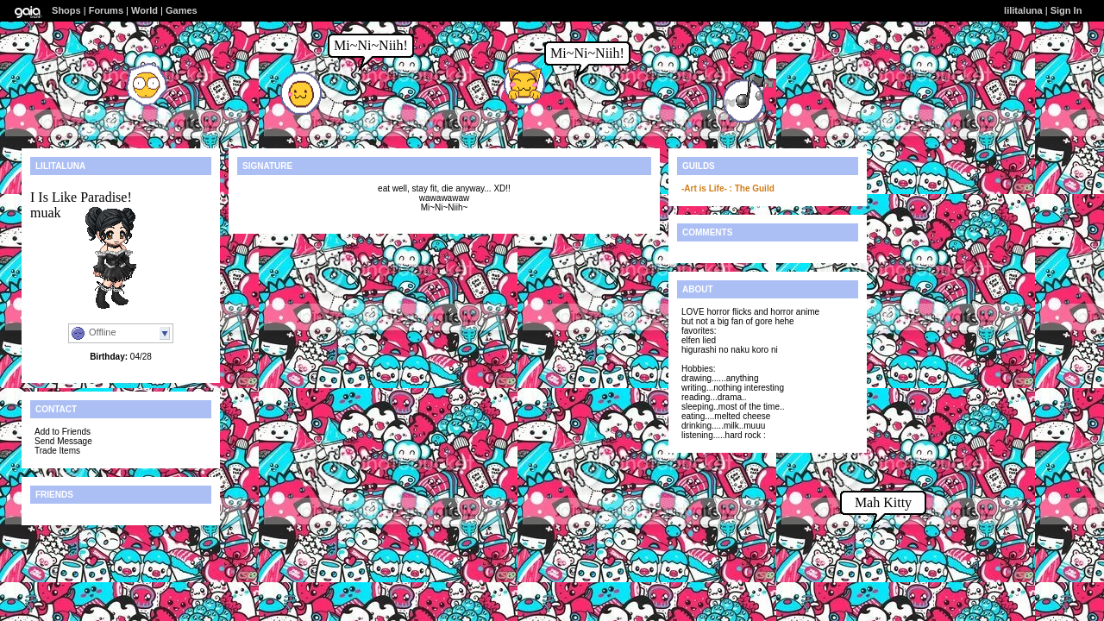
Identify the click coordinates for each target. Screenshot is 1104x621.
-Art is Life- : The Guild (728, 188)
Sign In (1066, 10)
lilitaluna (1023, 10)
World (144, 10)
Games (182, 10)
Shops (66, 10)
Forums (106, 10)
